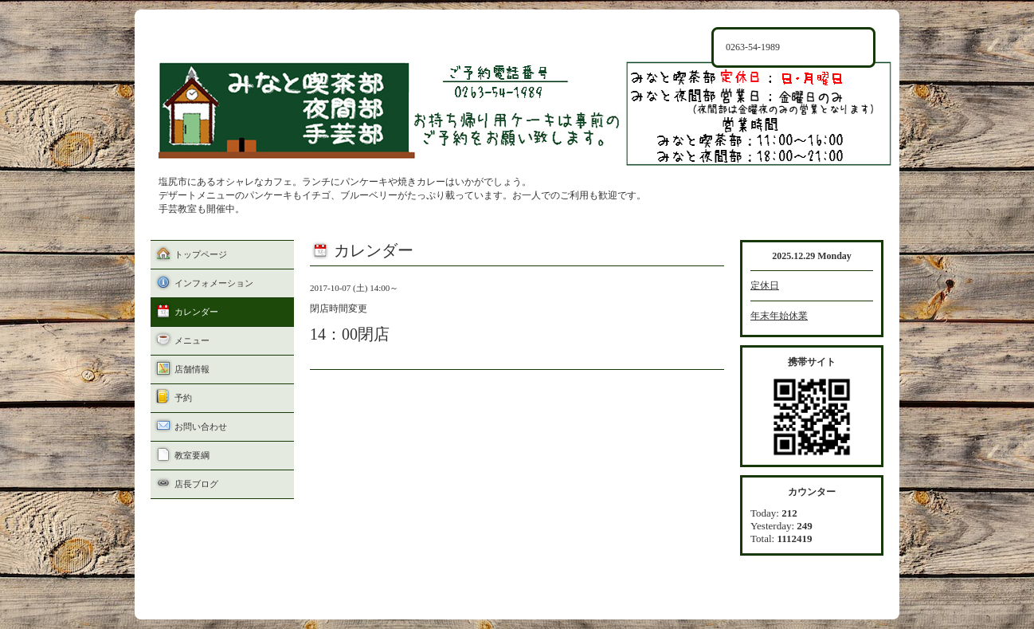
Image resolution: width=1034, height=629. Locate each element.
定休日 (764, 285)
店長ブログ (196, 484)
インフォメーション (213, 283)
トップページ (200, 254)
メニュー (192, 340)
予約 (183, 398)
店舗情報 (192, 369)
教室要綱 (192, 455)
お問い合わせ (200, 426)
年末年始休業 (779, 315)
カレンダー (196, 311)
